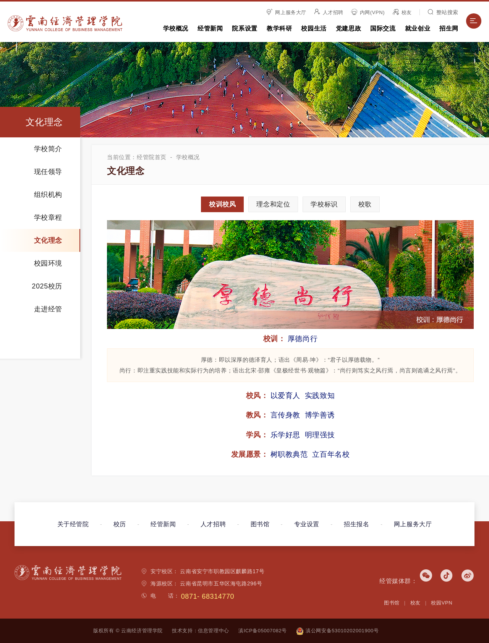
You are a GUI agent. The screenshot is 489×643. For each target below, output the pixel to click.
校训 (222, 204)
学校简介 (48, 149)
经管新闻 (210, 28)
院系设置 (244, 28)
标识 (324, 204)
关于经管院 (73, 524)
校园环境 (48, 263)
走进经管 (48, 309)
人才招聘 (328, 12)
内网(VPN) (368, 12)
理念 (273, 204)
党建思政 (348, 28)
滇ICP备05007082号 (262, 630)
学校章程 (48, 217)
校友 (402, 12)
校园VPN (441, 603)
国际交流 (382, 28)
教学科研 (279, 28)
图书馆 (260, 524)
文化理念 (48, 240)
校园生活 (313, 28)
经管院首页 (152, 157)
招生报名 (356, 524)
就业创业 (417, 28)
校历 (119, 524)
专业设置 (306, 524)
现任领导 (48, 172)
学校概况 (175, 28)
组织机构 (48, 194)
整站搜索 (442, 12)
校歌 (365, 204)
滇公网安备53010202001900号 (337, 630)
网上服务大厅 (286, 12)
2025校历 (47, 286)
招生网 (448, 28)
